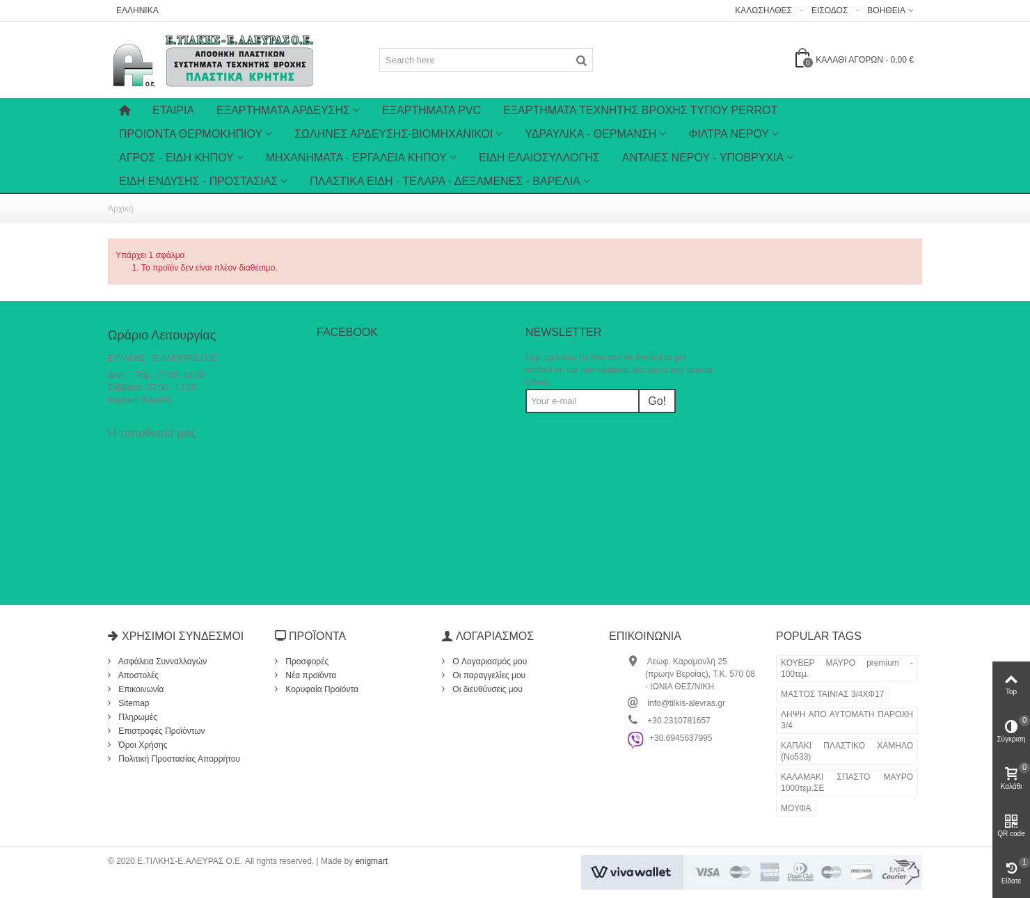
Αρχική (120, 209)
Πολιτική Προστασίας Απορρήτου (178, 759)
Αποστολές (137, 675)
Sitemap (132, 703)
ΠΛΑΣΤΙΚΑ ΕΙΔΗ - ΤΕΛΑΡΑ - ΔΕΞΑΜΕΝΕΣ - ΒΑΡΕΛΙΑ (445, 181)
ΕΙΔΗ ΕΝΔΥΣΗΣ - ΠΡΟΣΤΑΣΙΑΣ (198, 181)
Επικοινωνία (140, 689)
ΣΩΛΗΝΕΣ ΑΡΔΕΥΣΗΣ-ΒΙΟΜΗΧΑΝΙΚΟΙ (393, 134)
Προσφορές (305, 661)
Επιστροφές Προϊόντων (160, 731)
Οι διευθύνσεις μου (486, 689)
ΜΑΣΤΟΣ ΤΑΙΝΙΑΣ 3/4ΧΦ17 (833, 694)
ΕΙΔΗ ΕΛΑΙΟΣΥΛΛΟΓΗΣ (539, 157)
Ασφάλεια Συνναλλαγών (161, 661)
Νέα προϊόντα (309, 675)
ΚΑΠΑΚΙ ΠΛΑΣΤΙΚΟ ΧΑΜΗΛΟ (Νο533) (847, 751)
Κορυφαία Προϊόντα (320, 689)
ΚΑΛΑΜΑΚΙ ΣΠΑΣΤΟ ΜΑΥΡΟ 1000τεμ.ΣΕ (847, 782)
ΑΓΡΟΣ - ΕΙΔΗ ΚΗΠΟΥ (176, 157)
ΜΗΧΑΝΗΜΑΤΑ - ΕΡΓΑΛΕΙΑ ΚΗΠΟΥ (356, 157)
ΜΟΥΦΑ (796, 808)
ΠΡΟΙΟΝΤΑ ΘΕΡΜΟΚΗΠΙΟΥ (190, 134)
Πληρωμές (136, 717)
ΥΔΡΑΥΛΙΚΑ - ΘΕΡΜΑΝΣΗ (590, 134)
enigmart (371, 861)
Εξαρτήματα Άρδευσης (283, 110)
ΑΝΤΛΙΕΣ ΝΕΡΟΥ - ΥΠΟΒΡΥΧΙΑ (703, 157)
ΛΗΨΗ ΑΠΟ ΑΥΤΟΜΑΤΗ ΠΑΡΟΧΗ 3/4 (847, 719)
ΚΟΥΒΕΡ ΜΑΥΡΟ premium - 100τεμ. (847, 668)
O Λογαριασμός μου (488, 661)
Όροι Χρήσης (142, 745)
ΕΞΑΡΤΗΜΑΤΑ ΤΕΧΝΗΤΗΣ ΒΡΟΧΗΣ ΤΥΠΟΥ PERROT (640, 110)
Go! (657, 401)
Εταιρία (173, 110)
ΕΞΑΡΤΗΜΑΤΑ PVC (431, 110)
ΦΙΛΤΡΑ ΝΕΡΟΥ (728, 134)
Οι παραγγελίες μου (487, 675)
